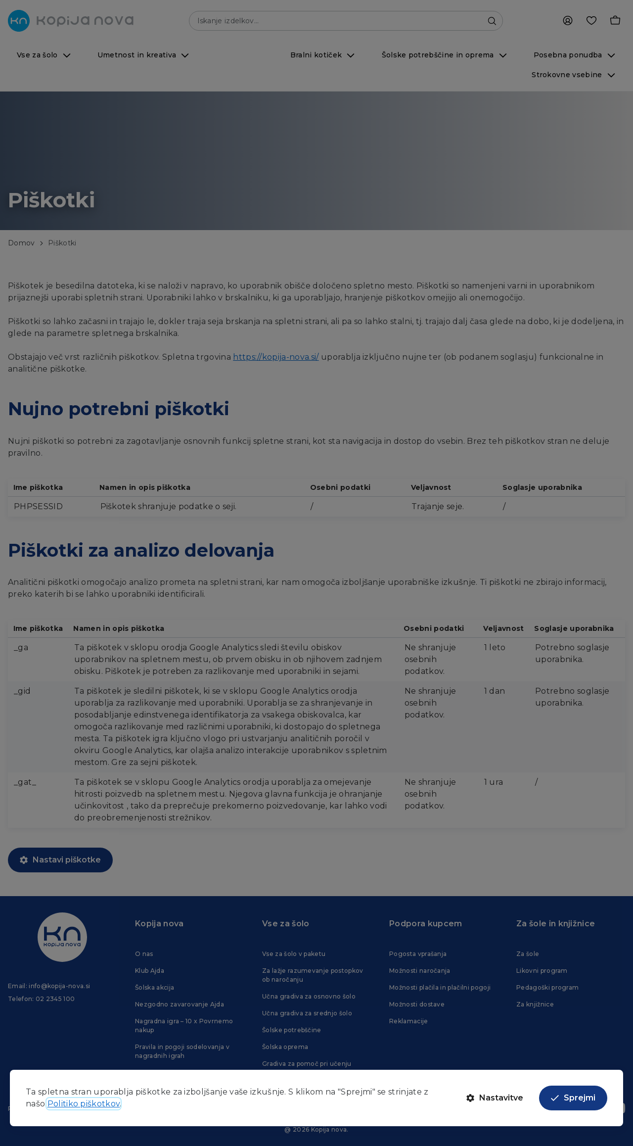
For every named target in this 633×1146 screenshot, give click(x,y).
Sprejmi (573, 1097)
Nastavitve (494, 1097)
